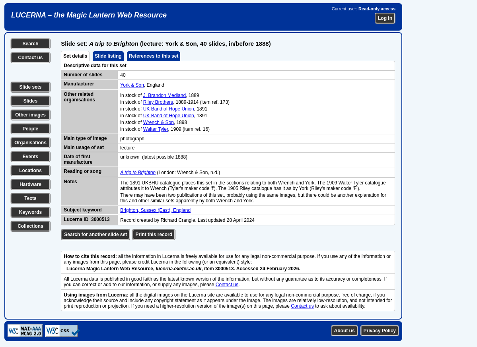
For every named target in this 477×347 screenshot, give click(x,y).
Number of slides (83, 75)
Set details (75, 56)
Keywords (30, 212)
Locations (30, 170)
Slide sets (30, 87)
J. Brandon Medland (164, 95)
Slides (30, 101)
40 (122, 75)
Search (30, 44)
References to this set (154, 56)
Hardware (30, 184)
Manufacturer (79, 84)
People (30, 129)
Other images (30, 115)
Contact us (30, 57)
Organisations (30, 142)
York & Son (132, 85)
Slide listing (108, 56)
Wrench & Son (158, 122)
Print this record (153, 234)
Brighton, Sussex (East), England (155, 210)
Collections (30, 226)
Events (30, 156)
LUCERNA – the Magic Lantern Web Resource (89, 15)
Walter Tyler (155, 129)
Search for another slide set (95, 234)
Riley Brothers (158, 102)
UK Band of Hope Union (168, 109)
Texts (30, 198)
